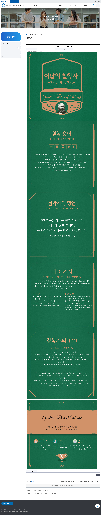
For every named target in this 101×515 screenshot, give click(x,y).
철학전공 (22, 5)
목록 (98, 475)
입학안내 (14, 1)
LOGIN (97, 1)
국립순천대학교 (4, 1)
